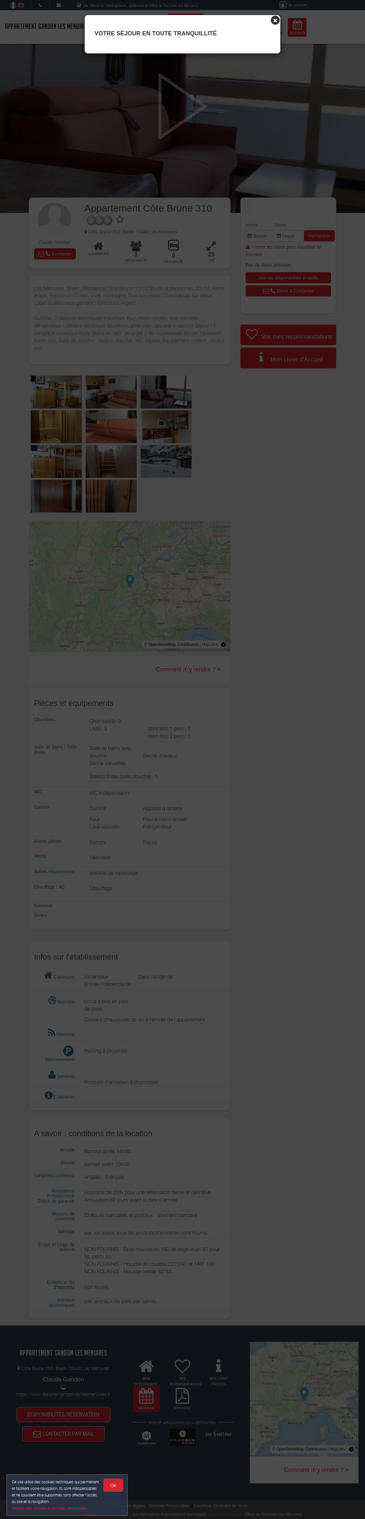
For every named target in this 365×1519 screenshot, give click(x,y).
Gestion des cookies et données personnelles (50, 1508)
